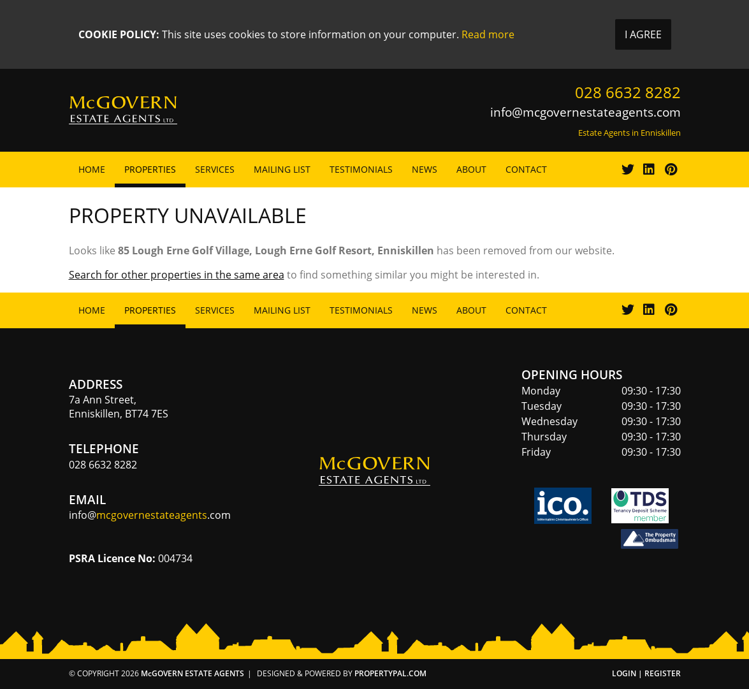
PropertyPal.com (390, 673)
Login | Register (646, 673)
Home (91, 169)
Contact (526, 169)
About (471, 169)
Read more (488, 34)
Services (215, 169)
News (424, 169)
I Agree (643, 34)
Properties (150, 169)
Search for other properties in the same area (176, 275)
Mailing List (282, 169)
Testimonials (361, 169)
